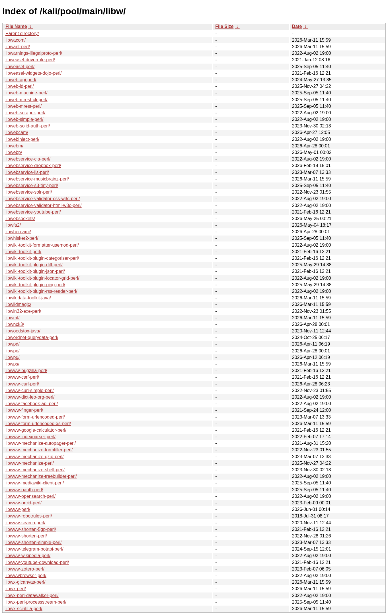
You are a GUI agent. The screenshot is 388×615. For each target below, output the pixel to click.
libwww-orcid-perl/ (23, 502)
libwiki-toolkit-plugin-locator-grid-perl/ (42, 278)
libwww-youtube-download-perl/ (37, 562)
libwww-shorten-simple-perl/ (33, 542)
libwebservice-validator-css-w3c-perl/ (42, 198)
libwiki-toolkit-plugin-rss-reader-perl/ (41, 291)
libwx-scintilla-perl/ (23, 608)
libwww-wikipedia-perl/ (27, 555)
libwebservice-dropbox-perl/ (33, 165)
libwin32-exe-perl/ (23, 311)
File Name (16, 26)
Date (297, 26)
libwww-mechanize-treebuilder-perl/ (41, 476)
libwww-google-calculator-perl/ (35, 430)
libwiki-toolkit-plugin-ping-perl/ (35, 284)
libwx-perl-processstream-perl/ (35, 602)
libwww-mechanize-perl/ (29, 463)
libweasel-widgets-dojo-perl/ (33, 73)
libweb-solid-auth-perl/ (27, 125)
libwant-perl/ (17, 46)
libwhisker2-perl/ (21, 238)
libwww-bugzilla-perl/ (26, 370)
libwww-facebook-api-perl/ (31, 403)
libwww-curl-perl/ (22, 383)
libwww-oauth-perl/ (24, 489)
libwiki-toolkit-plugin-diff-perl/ (34, 264)
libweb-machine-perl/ (26, 92)
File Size (224, 26)
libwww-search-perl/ (25, 522)
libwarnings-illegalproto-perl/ (33, 53)
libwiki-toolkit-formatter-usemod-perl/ (42, 245)
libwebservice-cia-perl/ (27, 159)
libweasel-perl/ (19, 66)
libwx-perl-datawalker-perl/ (32, 595)
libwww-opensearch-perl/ (30, 496)
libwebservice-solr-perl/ (28, 192)
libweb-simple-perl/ (24, 119)
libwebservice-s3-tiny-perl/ (31, 185)
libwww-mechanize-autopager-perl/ (40, 443)
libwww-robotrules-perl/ (28, 515)
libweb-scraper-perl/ (25, 112)
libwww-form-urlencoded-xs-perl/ (38, 423)
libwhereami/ (18, 231)
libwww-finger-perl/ (24, 410)
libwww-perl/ (17, 509)
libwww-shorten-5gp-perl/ (30, 529)
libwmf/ (12, 317)
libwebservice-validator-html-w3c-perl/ (43, 205)
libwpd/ (12, 344)
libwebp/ (13, 152)
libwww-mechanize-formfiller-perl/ (39, 449)
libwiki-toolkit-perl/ (23, 251)
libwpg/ (12, 357)
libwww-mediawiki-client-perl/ (34, 482)
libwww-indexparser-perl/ (30, 436)
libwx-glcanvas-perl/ (25, 582)
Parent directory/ (22, 33)
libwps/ (12, 364)
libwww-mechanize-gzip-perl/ (34, 456)
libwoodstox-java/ (22, 330)
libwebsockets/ (20, 218)
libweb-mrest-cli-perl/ (26, 99)
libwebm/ (14, 145)
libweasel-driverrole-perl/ (30, 59)
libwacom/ (15, 40)
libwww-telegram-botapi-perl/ (34, 549)
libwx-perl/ (15, 588)
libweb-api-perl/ (20, 79)
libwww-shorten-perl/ (26, 535)
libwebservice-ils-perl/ (27, 172)
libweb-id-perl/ (19, 86)
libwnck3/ (14, 324)
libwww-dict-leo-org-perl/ (29, 397)
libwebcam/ (16, 132)
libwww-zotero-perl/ (24, 569)
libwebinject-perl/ (22, 139)
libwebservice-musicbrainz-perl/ (37, 178)
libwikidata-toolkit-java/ (28, 297)
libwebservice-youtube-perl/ (33, 212)
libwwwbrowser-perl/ (25, 575)
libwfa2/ (13, 225)
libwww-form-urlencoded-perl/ (35, 417)
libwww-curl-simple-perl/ (29, 390)
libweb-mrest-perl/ (23, 106)
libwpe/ (12, 350)
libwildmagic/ (18, 304)
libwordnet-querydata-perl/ (31, 337)
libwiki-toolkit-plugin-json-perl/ (35, 271)
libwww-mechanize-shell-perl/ (35, 469)
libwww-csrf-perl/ (22, 377)
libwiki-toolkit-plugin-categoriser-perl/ (42, 258)
